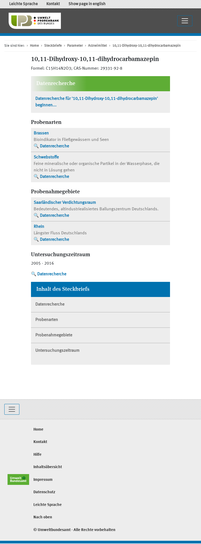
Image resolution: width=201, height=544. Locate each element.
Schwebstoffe (46, 157)
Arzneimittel (97, 46)
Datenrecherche (54, 146)
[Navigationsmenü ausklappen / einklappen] (184, 20)
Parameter (75, 46)
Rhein (39, 227)
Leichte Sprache (23, 4)
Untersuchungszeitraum (57, 351)
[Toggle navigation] (11, 409)
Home (34, 46)
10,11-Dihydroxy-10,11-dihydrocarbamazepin (146, 46)
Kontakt (53, 4)
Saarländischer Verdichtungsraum (65, 203)
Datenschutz (44, 492)
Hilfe (37, 455)
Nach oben (42, 517)
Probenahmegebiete (53, 335)
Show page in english (87, 4)
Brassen (41, 133)
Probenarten (46, 320)
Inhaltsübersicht (47, 467)
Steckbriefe (53, 46)
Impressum (43, 480)
